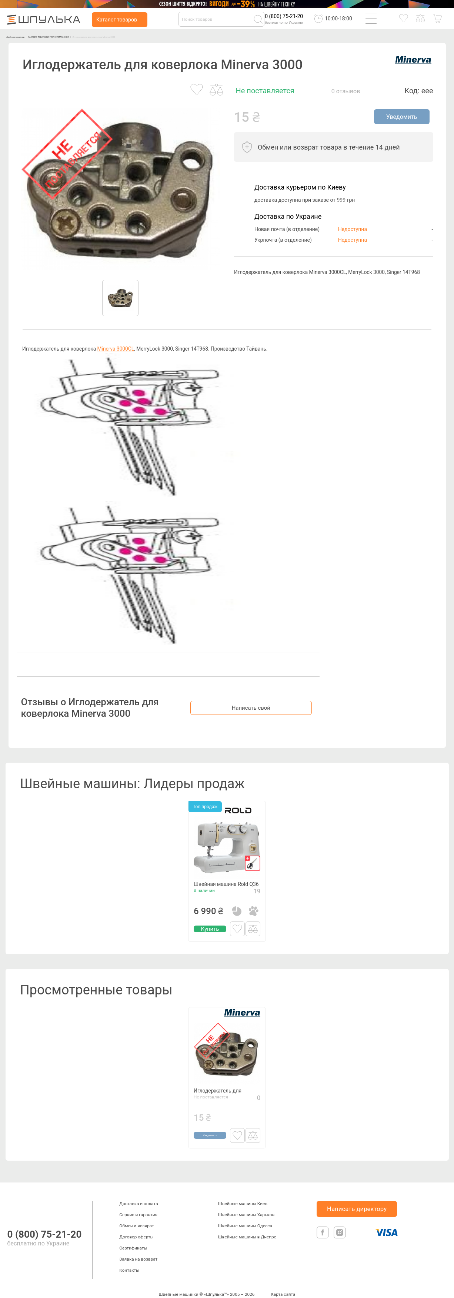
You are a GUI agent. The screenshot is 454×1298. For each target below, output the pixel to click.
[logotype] (14, 1196)
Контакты (129, 1258)
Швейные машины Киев (242, 1191)
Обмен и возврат (136, 1214)
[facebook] (323, 1228)
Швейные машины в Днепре (247, 1225)
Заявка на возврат (138, 1247)
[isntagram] (340, 1228)
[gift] (252, 852)
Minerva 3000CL (115, 349)
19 (257, 892)
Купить (210, 929)
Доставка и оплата (138, 1191)
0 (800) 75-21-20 (284, 16)
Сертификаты (133, 1236)
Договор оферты (136, 1225)
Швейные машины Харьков (246, 1202)
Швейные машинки (27, 36)
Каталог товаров (116, 20)
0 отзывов (345, 91)
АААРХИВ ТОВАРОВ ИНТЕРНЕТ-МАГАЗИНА (98, 36)
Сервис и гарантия (138, 1202)
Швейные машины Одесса (245, 1214)
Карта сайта (283, 1282)
